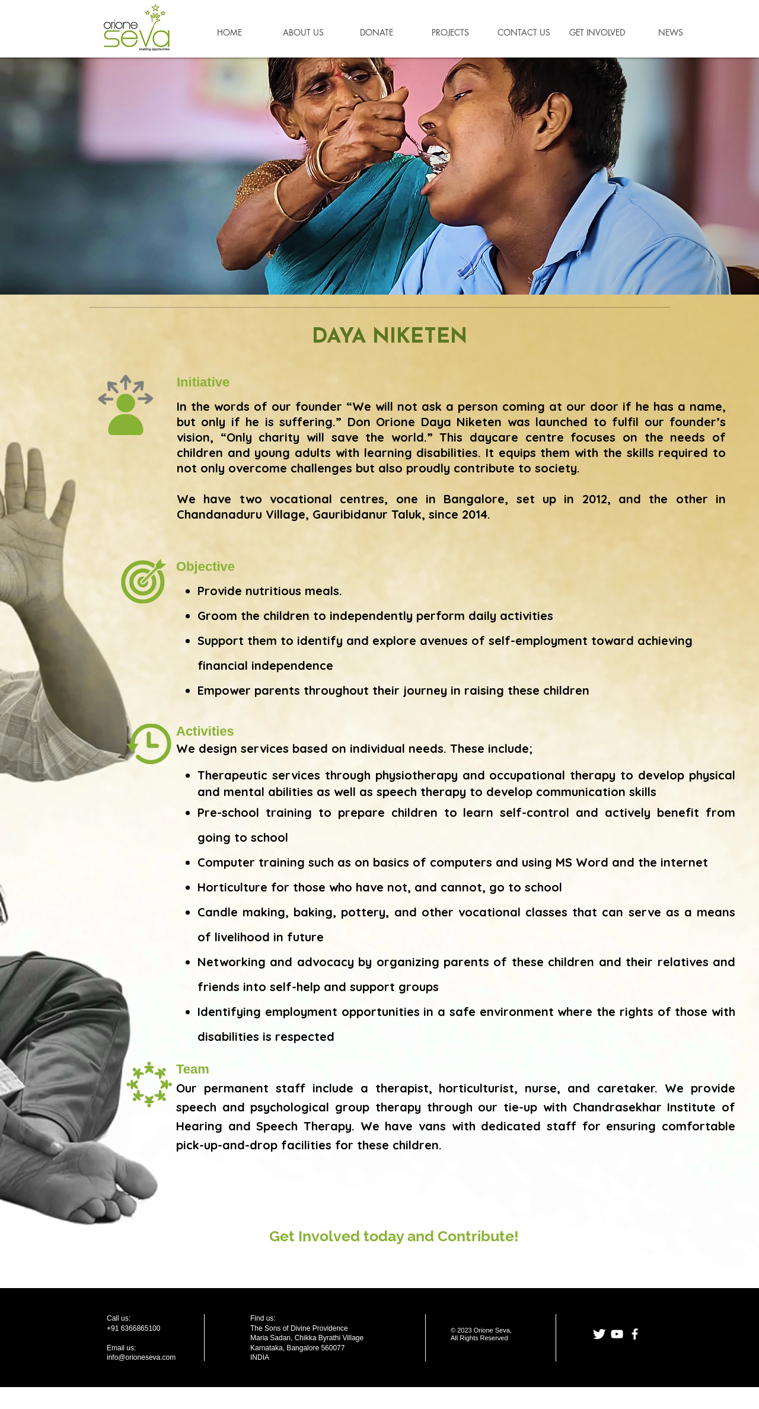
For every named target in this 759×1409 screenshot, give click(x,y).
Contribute (476, 1236)
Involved (329, 1236)
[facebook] (634, 1334)
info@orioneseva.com (141, 1357)
